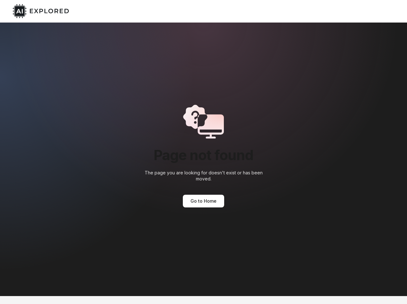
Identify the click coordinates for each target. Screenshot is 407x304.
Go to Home (203, 201)
